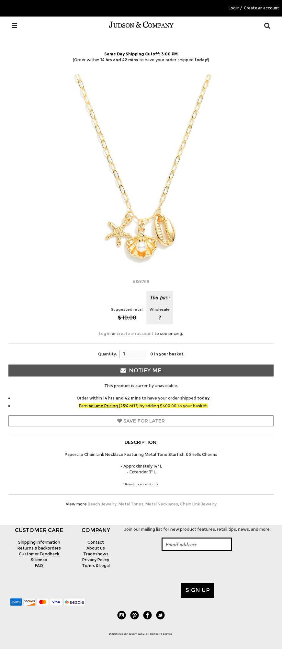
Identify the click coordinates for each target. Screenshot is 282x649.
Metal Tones (130, 504)
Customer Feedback (39, 553)
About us (95, 548)
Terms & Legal (96, 565)
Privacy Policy (95, 559)
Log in (234, 8)
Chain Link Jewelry (198, 504)
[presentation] (172, 567)
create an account (135, 333)
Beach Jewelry (102, 504)
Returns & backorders (39, 548)
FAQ (39, 565)
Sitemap (39, 559)
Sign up (198, 590)
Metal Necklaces (161, 504)
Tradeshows (95, 553)
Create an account (261, 8)
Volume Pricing (103, 405)
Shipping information (39, 542)
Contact (95, 542)
